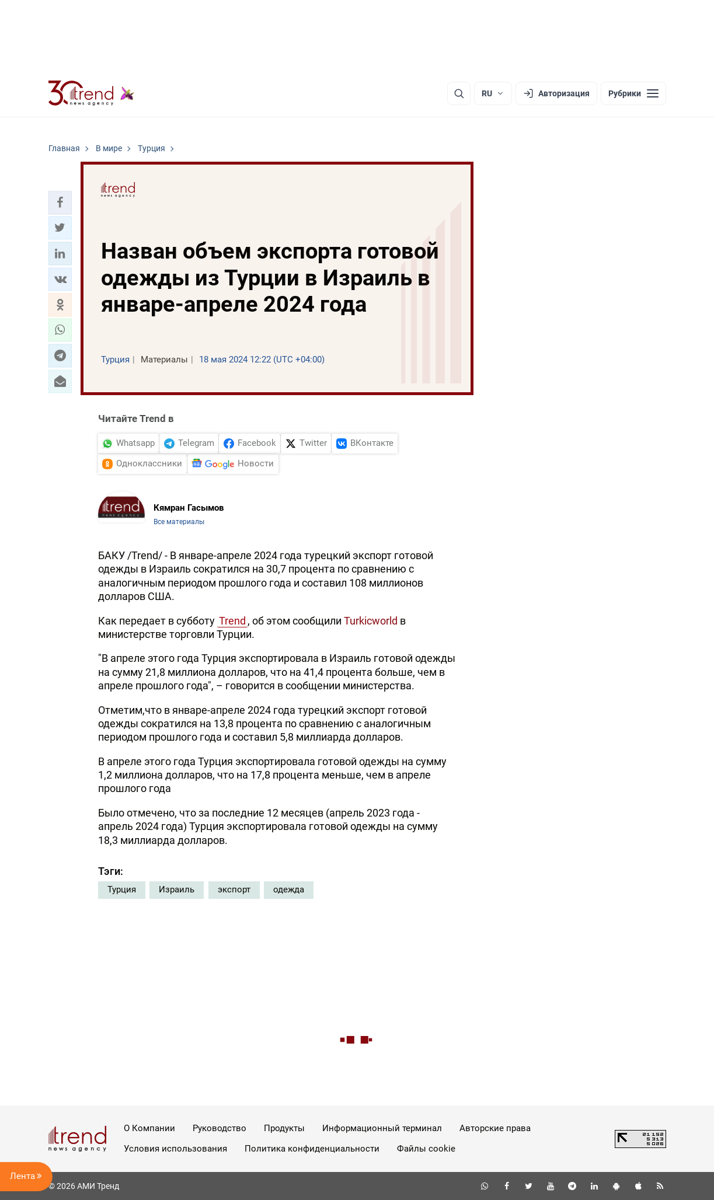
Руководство (219, 1128)
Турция (121, 889)
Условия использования (175, 1148)
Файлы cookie (426, 1148)
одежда (288, 889)
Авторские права (495, 1128)
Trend (232, 621)
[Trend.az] (91, 93)
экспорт (234, 889)
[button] (60, 202)
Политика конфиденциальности (312, 1148)
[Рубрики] (633, 93)
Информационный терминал (382, 1128)
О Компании (149, 1128)
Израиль (176, 889)
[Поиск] (459, 93)
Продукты (284, 1128)
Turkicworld (371, 621)
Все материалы (179, 522)
